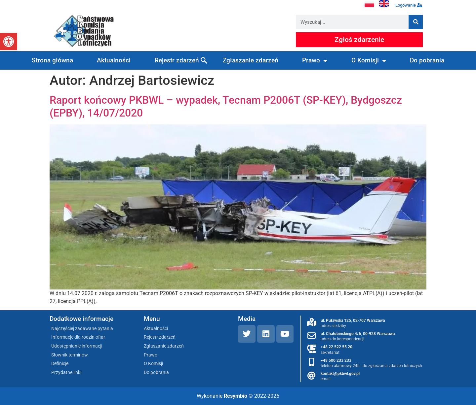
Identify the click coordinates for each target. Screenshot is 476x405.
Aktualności (114, 60)
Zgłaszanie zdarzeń (250, 60)
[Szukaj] (416, 22)
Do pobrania (427, 60)
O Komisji (368, 60)
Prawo (314, 60)
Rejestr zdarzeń (177, 60)
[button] (8, 41)
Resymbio (235, 396)
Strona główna (52, 60)
